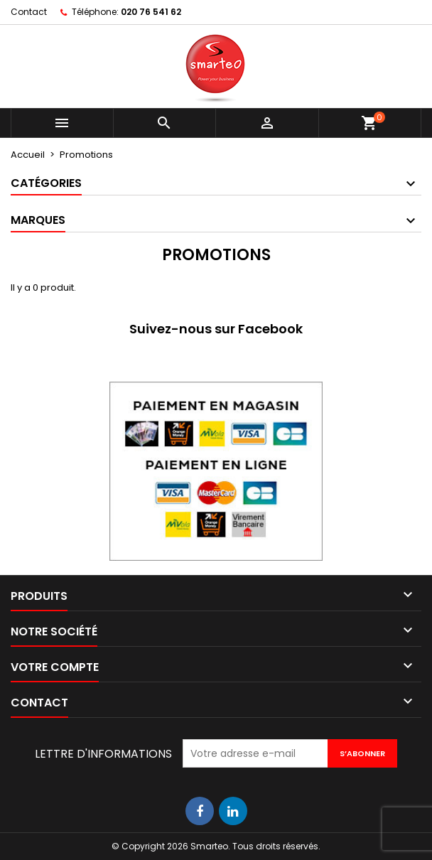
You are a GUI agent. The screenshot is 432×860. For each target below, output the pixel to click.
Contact (29, 12)
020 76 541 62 (151, 12)
